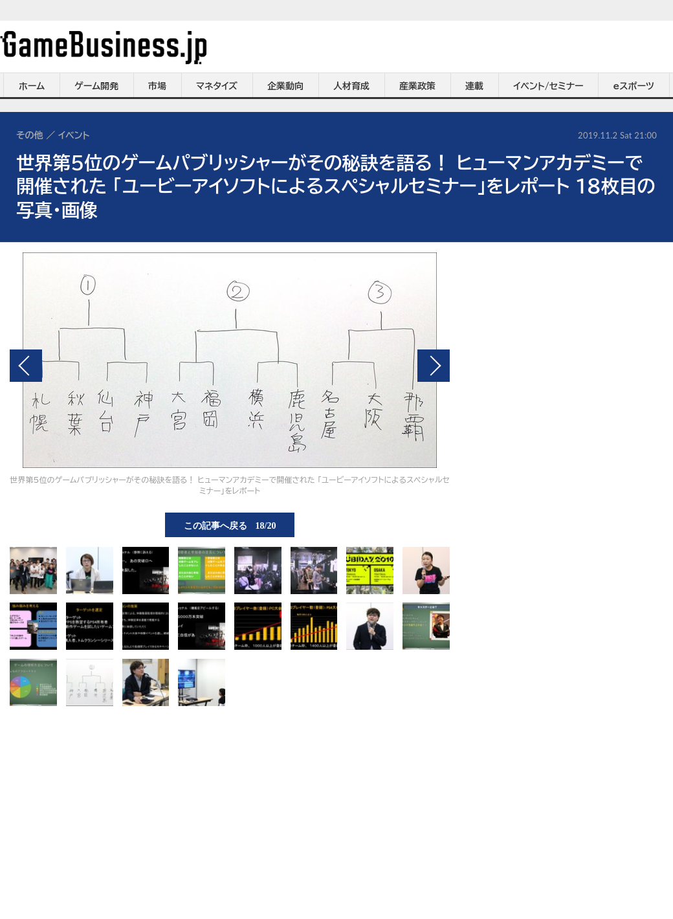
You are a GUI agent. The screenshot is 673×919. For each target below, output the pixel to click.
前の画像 (26, 365)
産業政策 (417, 86)
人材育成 (351, 86)
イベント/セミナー (548, 86)
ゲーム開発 (96, 86)
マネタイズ (216, 86)
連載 (474, 86)
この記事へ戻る (230, 524)
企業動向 (285, 86)
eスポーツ (633, 86)
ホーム (32, 86)
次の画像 (433, 365)
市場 (157, 86)
